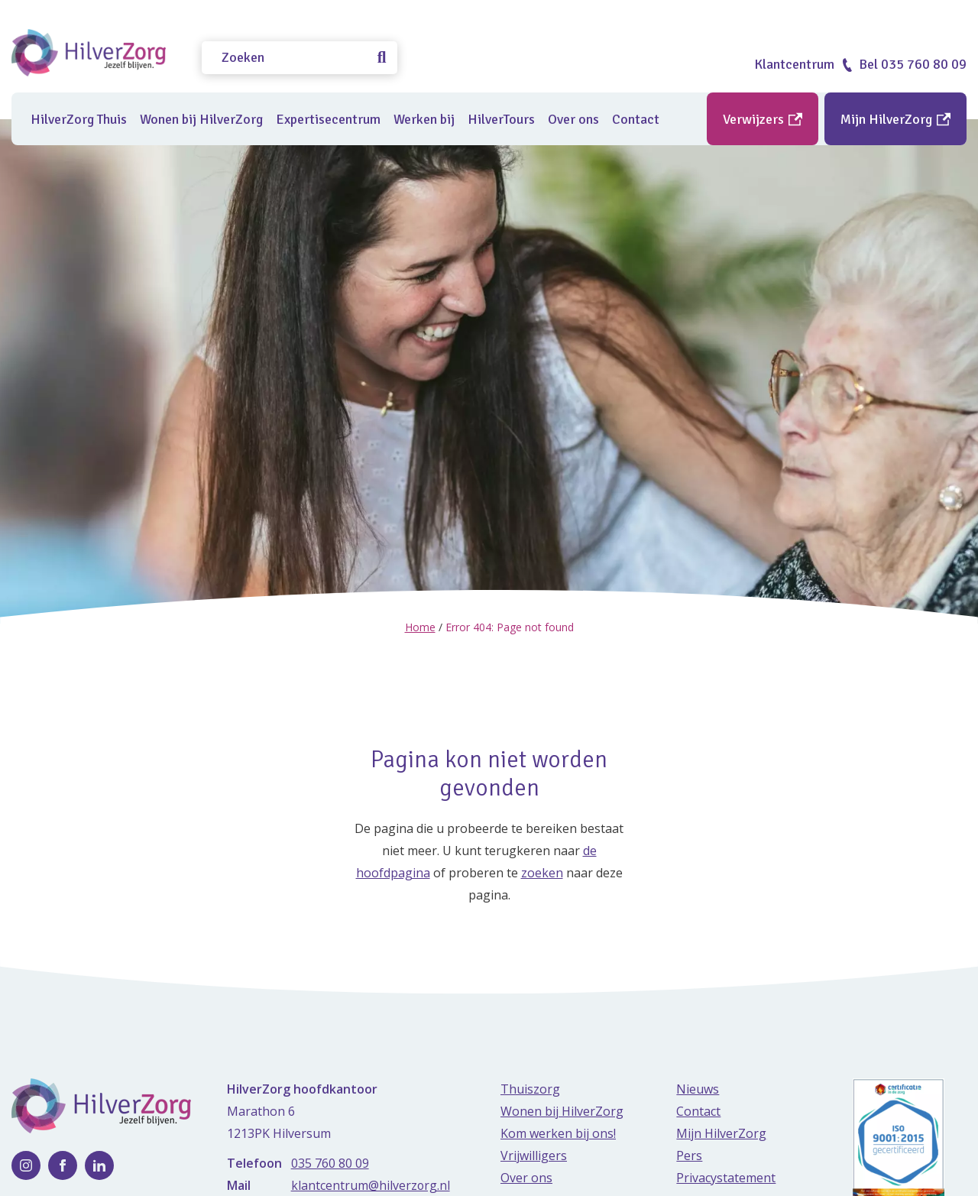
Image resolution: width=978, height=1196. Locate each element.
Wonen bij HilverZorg (201, 119)
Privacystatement (726, 1176)
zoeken (542, 872)
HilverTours (501, 119)
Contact (635, 119)
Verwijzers (762, 119)
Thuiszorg (530, 1088)
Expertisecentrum (328, 119)
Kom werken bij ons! (558, 1132)
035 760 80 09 (330, 1162)
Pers (689, 1154)
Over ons (573, 119)
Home (420, 627)
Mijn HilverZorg (895, 119)
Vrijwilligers (533, 1154)
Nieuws (697, 1088)
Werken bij (424, 119)
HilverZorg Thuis (79, 119)
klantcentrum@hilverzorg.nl (371, 1184)
